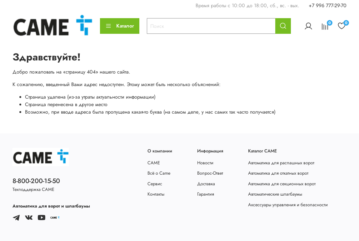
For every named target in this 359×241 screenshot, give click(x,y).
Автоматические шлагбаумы (275, 194)
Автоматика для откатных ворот (278, 173)
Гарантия (205, 194)
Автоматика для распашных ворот (281, 163)
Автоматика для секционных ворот (282, 184)
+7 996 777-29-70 (328, 5)
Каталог (119, 25)
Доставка (206, 184)
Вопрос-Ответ (210, 173)
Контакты (155, 194)
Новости (205, 163)
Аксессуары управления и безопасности (288, 205)
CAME (153, 163)
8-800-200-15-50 (36, 181)
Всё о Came (158, 173)
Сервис (154, 184)
